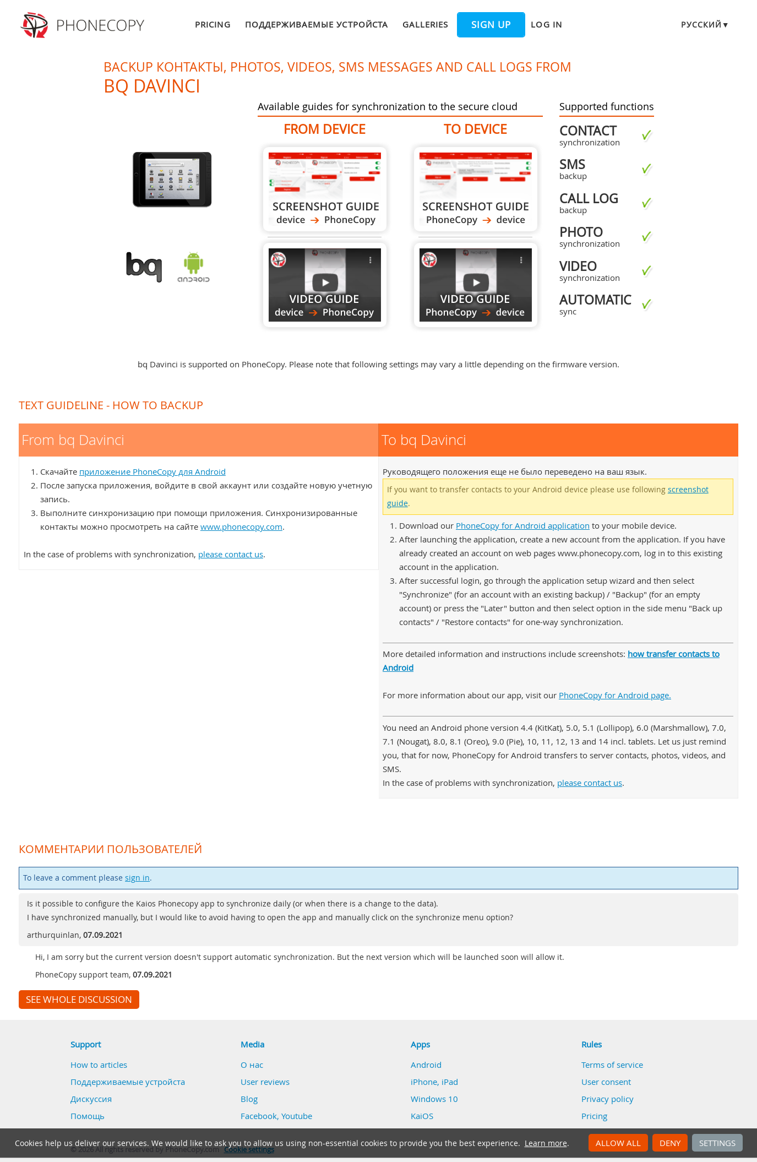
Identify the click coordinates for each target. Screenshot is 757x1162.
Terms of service (612, 1064)
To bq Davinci (475, 189)
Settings (717, 1142)
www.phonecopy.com (241, 526)
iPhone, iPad (434, 1081)
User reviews (265, 1081)
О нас (252, 1064)
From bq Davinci (324, 189)
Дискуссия (91, 1098)
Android (426, 1064)
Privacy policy (607, 1098)
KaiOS (422, 1115)
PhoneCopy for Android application (523, 525)
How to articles (98, 1064)
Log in (546, 24)
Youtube (296, 1115)
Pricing (212, 24)
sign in (137, 878)
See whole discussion (79, 999)
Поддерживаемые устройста (316, 24)
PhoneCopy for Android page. (615, 695)
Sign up (491, 25)
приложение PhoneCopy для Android (152, 471)
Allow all (618, 1142)
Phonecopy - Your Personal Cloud (84, 25)
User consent (606, 1081)
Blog (249, 1098)
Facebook (259, 1115)
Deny (670, 1142)
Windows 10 (434, 1098)
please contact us (230, 554)
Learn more (546, 1143)
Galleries (425, 24)
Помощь (87, 1115)
